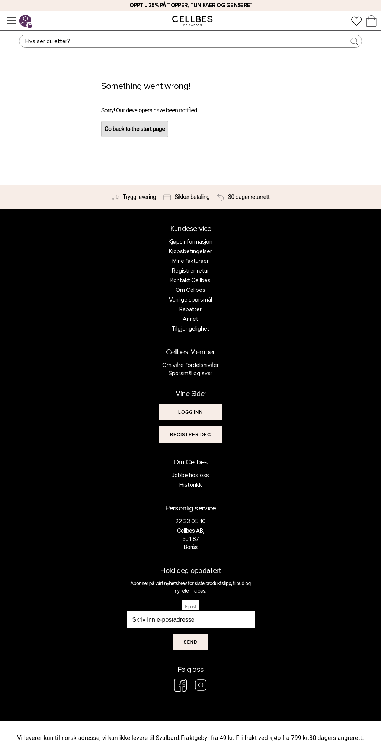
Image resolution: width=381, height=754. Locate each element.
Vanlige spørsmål (190, 299)
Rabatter (190, 309)
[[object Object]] (190, 412)
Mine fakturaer (190, 261)
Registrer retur (190, 270)
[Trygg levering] (134, 197)
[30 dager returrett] (243, 197)
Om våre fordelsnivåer (190, 365)
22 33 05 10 (190, 521)
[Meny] (11, 21)
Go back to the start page (135, 128)
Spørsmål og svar (191, 373)
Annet (190, 319)
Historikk (190, 485)
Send (191, 642)
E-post (190, 606)
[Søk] (190, 41)
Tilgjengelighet (190, 328)
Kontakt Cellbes (190, 280)
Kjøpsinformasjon (190, 241)
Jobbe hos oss (190, 475)
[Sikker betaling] (186, 197)
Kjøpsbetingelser (190, 251)
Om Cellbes (191, 290)
